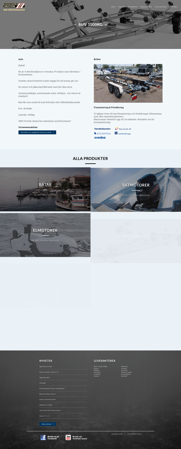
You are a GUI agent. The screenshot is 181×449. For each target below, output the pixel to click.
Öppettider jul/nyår (45, 369)
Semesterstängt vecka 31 (47, 396)
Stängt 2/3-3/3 (44, 418)
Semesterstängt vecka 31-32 (49, 374)
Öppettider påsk (44, 380)
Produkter (132, 7)
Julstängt (42, 385)
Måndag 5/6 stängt (45, 407)
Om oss (121, 7)
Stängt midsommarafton (47, 402)
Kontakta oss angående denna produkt (36, 132)
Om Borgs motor (117, 436)
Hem (113, 7)
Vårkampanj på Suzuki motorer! (50, 413)
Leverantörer (161, 7)
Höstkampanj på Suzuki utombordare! (52, 391)
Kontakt (173, 7)
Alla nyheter (46, 426)
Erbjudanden (146, 7)
